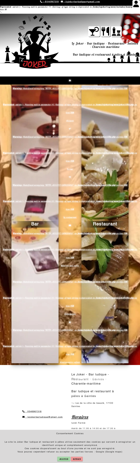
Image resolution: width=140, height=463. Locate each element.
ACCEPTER (63, 459)
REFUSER (77, 459)
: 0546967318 (49, 1)
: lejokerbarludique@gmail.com (80, 1)
